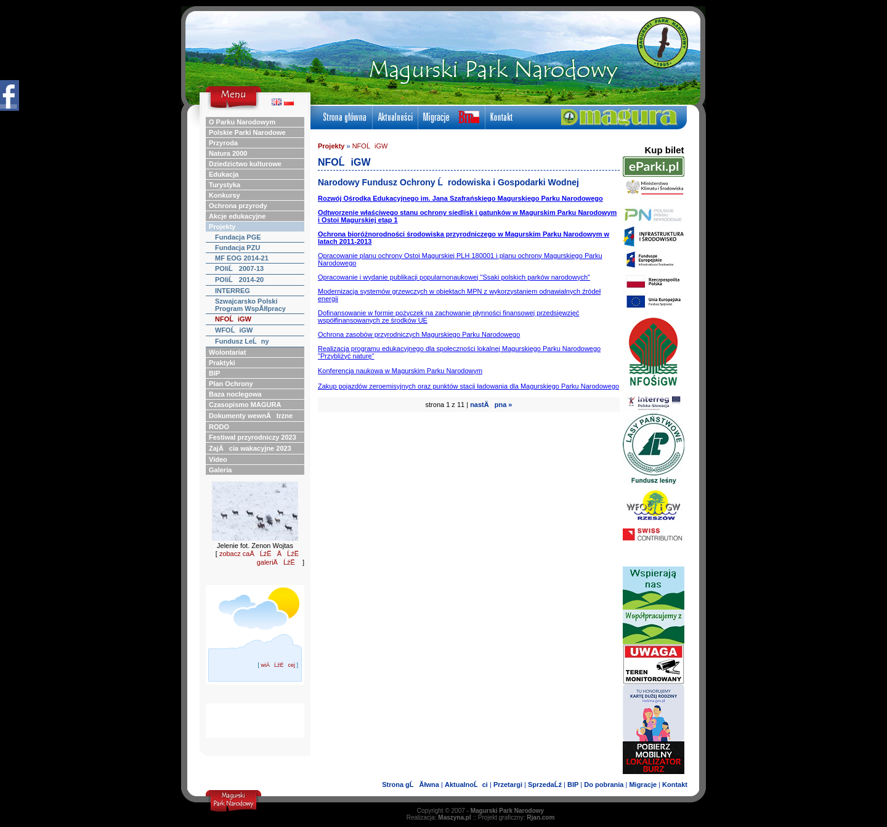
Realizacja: (439, 817)
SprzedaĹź (545, 784)
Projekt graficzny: (516, 817)
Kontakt (674, 784)
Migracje (643, 784)
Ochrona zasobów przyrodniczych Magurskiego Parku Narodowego (419, 334)
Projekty (331, 146)
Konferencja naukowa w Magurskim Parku (400, 370)
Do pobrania (603, 784)
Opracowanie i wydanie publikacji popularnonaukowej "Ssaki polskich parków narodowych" (454, 277)
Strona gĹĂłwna (410, 784)
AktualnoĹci (466, 784)
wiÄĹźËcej (278, 665)
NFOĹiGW (370, 146)
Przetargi (507, 784)
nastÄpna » (491, 404)
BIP (572, 784)
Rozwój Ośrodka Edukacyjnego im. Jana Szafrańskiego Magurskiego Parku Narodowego (460, 198)
